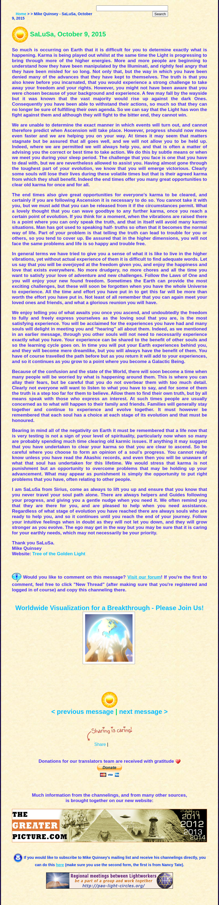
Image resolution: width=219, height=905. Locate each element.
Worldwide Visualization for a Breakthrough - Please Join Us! (109, 607)
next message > (143, 711)
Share (100, 744)
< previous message (82, 711)
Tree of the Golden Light (58, 553)
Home (21, 14)
